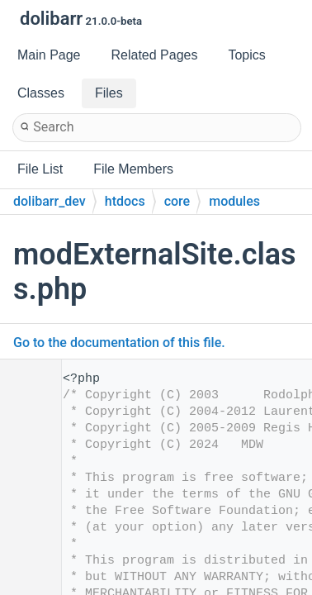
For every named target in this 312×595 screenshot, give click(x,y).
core (177, 201)
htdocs (125, 201)
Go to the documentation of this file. (119, 342)
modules (234, 201)
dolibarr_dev (49, 201)
